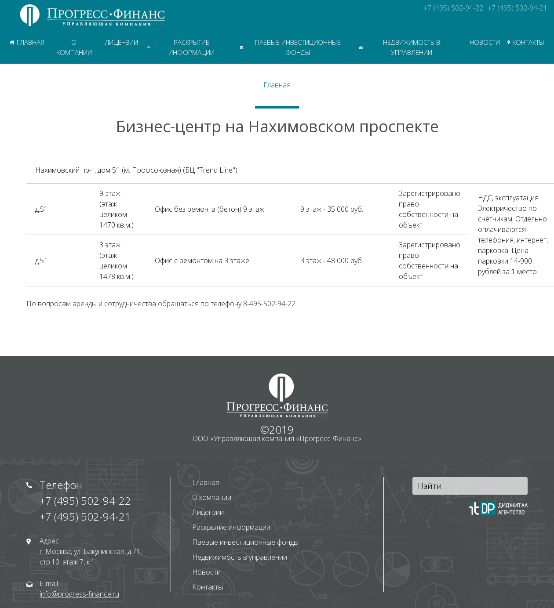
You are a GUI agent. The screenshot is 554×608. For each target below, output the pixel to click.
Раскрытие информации (181, 47)
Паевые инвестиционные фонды (290, 47)
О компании (74, 47)
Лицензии (121, 42)
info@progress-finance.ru (79, 594)
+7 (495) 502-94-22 (453, 8)
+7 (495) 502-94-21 (517, 8)
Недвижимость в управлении (400, 47)
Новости (485, 42)
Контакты (526, 42)
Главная (27, 42)
